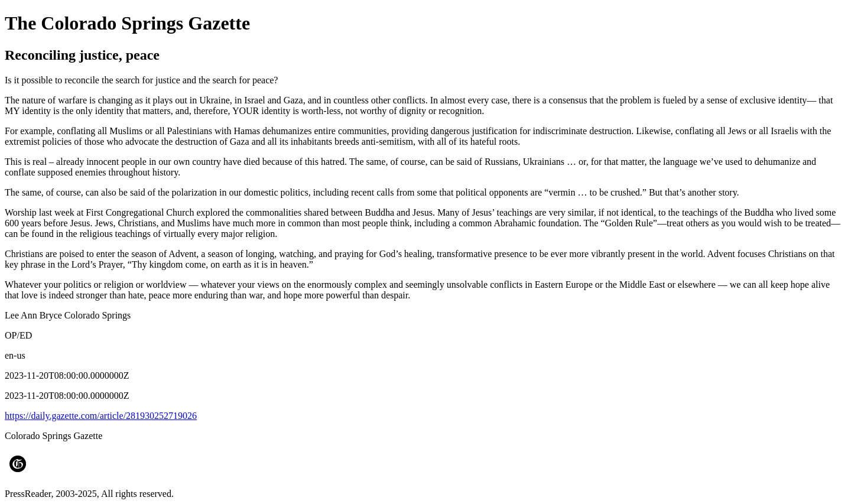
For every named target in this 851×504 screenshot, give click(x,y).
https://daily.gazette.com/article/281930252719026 (101, 416)
